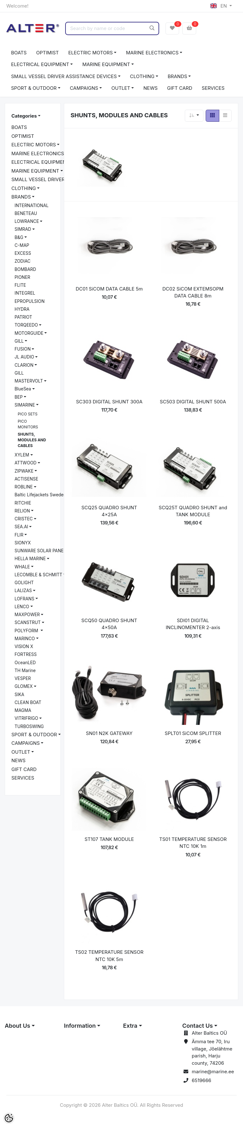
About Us (17, 1025)
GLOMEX (24, 686)
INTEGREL (25, 293)
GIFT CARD (179, 88)
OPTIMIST (47, 53)
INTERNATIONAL (31, 205)
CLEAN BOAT (28, 702)
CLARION (24, 365)
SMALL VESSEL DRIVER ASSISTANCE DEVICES (64, 76)
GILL (19, 341)
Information (80, 1025)
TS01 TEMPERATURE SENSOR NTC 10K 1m (193, 842)
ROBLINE (24, 486)
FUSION (23, 349)
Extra (130, 1025)
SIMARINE (25, 404)
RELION (22, 510)
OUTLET (120, 88)
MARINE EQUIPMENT (106, 64)
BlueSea (23, 388)
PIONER (22, 277)
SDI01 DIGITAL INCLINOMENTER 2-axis (193, 624)
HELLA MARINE (30, 558)
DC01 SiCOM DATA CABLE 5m (109, 289)
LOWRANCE (27, 221)
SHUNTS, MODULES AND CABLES (32, 440)
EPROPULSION (30, 301)
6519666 (201, 1080)
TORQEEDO (26, 325)
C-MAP (22, 245)
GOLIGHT (24, 582)
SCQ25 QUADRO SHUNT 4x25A (109, 511)
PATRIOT (23, 317)
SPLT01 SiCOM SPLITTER (193, 733)
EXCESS (23, 253)
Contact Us (197, 1025)
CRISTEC (24, 518)
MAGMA (23, 710)
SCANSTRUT (28, 622)
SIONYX (23, 542)
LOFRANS (24, 598)
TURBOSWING (29, 726)
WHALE (22, 566)
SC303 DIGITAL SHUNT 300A (109, 402)
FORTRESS (26, 654)
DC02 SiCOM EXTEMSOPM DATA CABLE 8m (192, 292)
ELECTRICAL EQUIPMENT (40, 64)
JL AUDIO (24, 356)
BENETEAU (26, 213)
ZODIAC (22, 261)
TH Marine (25, 670)
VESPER (23, 678)
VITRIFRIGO (26, 718)
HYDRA (22, 309)
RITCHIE (23, 502)
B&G (19, 237)
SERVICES (213, 88)
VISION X (24, 646)
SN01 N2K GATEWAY (109, 733)
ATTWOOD (25, 462)
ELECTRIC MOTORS (90, 53)
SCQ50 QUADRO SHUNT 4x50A (109, 624)
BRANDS (177, 76)
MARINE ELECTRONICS (152, 53)
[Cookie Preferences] (9, 1118)
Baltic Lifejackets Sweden (40, 494)
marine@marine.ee (213, 1072)
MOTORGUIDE (29, 333)
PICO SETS (28, 414)
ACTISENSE (26, 478)
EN (219, 6)
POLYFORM (27, 630)
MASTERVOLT (29, 380)
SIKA (19, 694)
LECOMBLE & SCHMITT (38, 574)
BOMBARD (25, 269)
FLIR (19, 534)
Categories (24, 116)
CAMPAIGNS (84, 88)
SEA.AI (21, 526)
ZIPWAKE (24, 471)
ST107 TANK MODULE (109, 839)
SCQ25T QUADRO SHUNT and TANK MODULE (193, 511)
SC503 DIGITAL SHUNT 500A (193, 402)
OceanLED (25, 662)
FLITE (20, 285)
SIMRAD (23, 229)
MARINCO (25, 638)
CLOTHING (142, 76)
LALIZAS (23, 590)
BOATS (19, 53)
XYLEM (22, 454)
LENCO (22, 606)
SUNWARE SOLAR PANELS (42, 550)
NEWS (150, 88)
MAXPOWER (27, 614)
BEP (19, 397)
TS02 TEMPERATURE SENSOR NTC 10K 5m (109, 955)
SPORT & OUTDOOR (34, 88)
